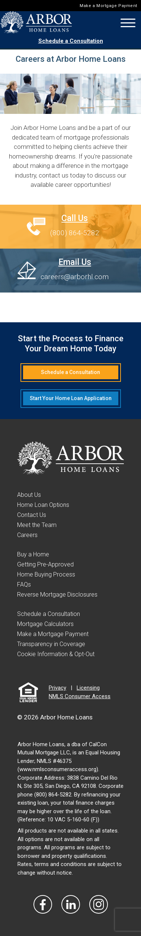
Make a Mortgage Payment (108, 5)
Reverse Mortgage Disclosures (57, 594)
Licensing (88, 687)
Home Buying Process (46, 574)
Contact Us (31, 514)
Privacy (57, 687)
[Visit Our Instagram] (98, 904)
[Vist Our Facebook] (42, 904)
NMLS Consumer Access (79, 696)
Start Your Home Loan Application (71, 398)
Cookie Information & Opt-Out (55, 654)
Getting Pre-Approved (45, 564)
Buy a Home (33, 554)
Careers (27, 535)
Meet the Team (37, 524)
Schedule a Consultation (70, 41)
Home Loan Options (43, 504)
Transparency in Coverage (51, 644)
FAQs (24, 584)
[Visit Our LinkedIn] (70, 904)
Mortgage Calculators (45, 623)
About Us (29, 494)
